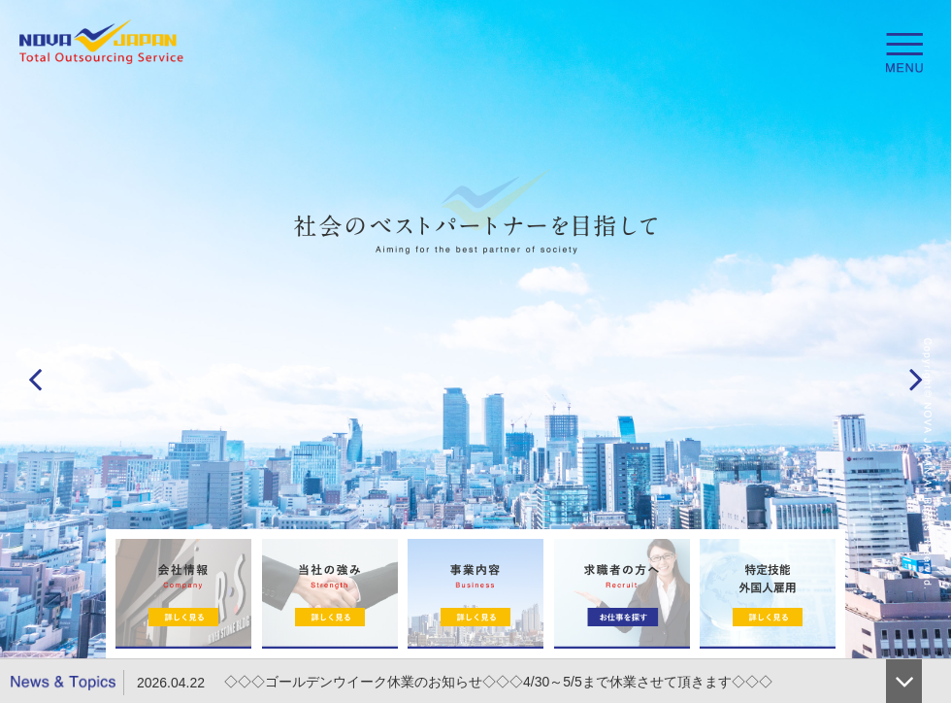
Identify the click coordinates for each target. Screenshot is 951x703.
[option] (475, 351)
